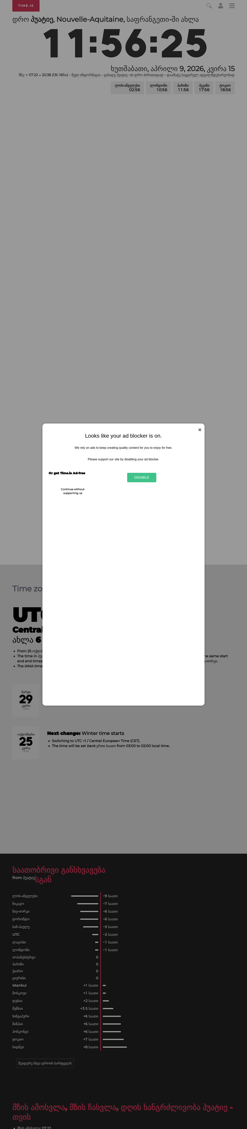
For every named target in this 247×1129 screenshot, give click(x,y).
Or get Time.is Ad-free (67, 473)
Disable (141, 477)
